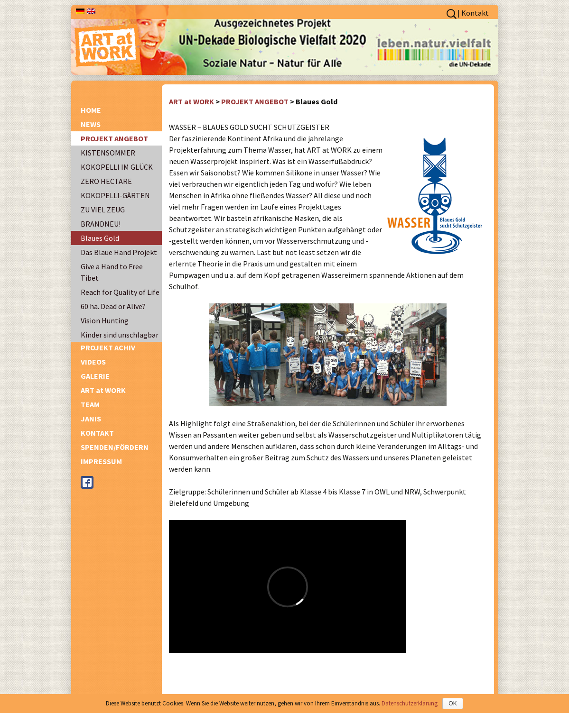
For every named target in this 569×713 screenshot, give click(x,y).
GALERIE (95, 376)
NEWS (91, 124)
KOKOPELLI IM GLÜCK (117, 167)
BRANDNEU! (101, 224)
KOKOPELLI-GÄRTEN (115, 195)
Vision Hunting (105, 320)
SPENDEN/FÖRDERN (115, 447)
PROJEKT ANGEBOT (114, 138)
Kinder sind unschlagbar (120, 334)
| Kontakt (473, 13)
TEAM (90, 404)
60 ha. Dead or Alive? (113, 306)
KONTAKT (97, 433)
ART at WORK (103, 390)
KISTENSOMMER (108, 152)
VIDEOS (93, 361)
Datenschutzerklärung (410, 703)
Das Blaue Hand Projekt (119, 252)
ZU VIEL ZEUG (103, 209)
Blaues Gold (100, 238)
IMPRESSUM (101, 461)
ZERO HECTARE (106, 181)
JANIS (91, 418)
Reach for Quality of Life (120, 292)
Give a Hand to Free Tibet (112, 272)
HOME (91, 110)
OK (452, 703)
